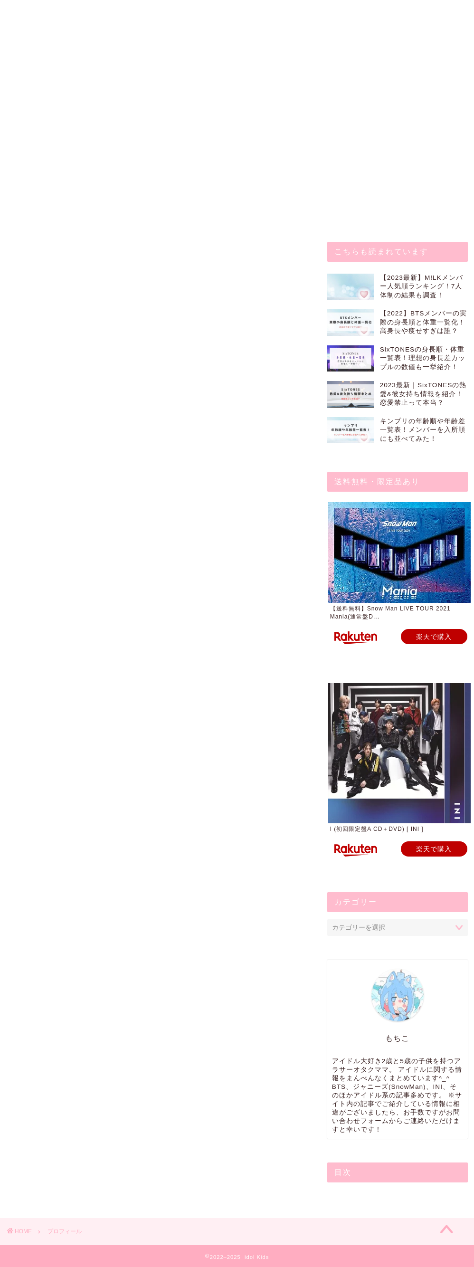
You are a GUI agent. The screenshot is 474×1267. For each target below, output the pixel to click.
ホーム (32, 13)
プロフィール (160, 13)
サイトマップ (329, 13)
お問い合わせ (91, 13)
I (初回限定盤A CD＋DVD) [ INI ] (377, 829)
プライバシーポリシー (245, 13)
